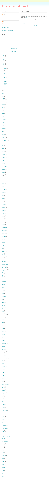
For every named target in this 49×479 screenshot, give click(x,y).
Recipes (3, 386)
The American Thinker (14, 48)
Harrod (3, 245)
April (4, 77)
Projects (3, 375)
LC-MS (3, 290)
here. (27, 17)
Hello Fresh (3, 254)
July (4, 73)
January (5, 81)
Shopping (3, 404)
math (2, 308)
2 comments (32, 19)
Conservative (4, 155)
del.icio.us (3, 172)
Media (3, 311)
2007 (4, 63)
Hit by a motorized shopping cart (4, 261)
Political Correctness (5, 361)
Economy (3, 181)
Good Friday (4, 230)
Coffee (3, 145)
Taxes (3, 430)
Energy (3, 187)
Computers (3, 151)
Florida (3, 198)
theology (3, 434)
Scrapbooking (4, 399)
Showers (3, 407)
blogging (3, 114)
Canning (3, 125)
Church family (4, 139)
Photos (3, 352)
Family (3, 195)
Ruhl (2, 395)
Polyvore (3, 364)
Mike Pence (3, 316)
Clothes (3, 143)
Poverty (3, 367)
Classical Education (5, 140)
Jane (3, 21)
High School (4, 256)
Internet (3, 276)
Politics (3, 363)
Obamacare (3, 334)
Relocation (3, 389)
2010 (4, 59)
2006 (4, 64)
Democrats (3, 174)
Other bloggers (4, 343)
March (5, 78)
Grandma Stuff (4, 233)
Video (3, 458)
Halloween (3, 242)
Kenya (3, 285)
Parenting (3, 346)
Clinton (3, 142)
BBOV (3, 105)
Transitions (3, 443)
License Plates (4, 296)
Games (3, 216)
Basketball (3, 104)
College (3, 146)
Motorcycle (3, 317)
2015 (4, 52)
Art (2, 101)
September (5, 69)
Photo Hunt (3, 351)
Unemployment (4, 453)
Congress (3, 152)
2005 (4, 87)
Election (3, 186)
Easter (3, 180)
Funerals (3, 213)
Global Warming (4, 227)
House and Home (4, 269)
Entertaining (3, 189)
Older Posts (44, 23)
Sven (2, 427)
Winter (3, 470)
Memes (3, 313)
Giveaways (3, 224)
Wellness (3, 467)
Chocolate (3, 134)
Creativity (3, 163)
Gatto (3, 219)
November (5, 67)
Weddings (3, 462)
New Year (3, 326)
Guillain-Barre (4, 234)
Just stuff (3, 284)
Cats (2, 131)
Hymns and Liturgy (5, 272)
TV (2, 450)
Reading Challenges (5, 384)
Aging (3, 98)
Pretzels (3, 372)
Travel (3, 444)
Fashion (3, 196)
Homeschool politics (5, 264)
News (3, 328)
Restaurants (4, 392)
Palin (2, 345)
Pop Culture (3, 366)
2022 (4, 48)
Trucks (3, 447)
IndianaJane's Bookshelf (5, 27)
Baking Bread (4, 102)
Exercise (3, 190)
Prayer (3, 369)
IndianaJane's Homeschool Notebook (7, 30)
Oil (2, 337)
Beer (2, 110)
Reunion (3, 393)
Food (2, 201)
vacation (3, 456)
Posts (3, 14)
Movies (3, 319)
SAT (2, 398)
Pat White (3, 349)
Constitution (3, 157)
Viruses (3, 459)
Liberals (3, 293)
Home (34, 23)
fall (2, 193)
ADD (2, 95)
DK (2, 177)
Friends (3, 210)
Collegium (3, 148)
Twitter (3, 452)
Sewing (3, 401)
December (5, 65)
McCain (3, 310)
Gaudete (3, 221)
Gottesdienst (4, 231)
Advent (3, 96)
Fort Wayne (3, 207)
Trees (3, 446)
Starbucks (3, 416)
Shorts (3, 405)
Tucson (3, 449)
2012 (4, 56)
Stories (3, 419)
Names (3, 325)
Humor (3, 270)
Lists (2, 299)
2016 (4, 51)
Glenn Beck (3, 225)
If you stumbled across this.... (28, 14)
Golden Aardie (4, 228)
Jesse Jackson (4, 281)
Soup (2, 413)
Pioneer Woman (4, 357)
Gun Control (4, 236)
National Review (13, 51)
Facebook (3, 192)
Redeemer (3, 387)
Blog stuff (3, 111)
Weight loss (3, 464)
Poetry (3, 360)
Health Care (3, 251)
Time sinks (3, 438)
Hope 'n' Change (4, 267)
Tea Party (3, 431)
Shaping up (3, 402)
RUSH (3, 396)
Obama (3, 331)
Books (3, 116)
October (5, 68)
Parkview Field (4, 348)
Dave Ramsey (4, 166)
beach (3, 107)
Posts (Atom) (36, 25)
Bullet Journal (4, 119)
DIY (2, 175)
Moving (3, 320)
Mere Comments (4, 314)
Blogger (3, 113)
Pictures (3, 354)
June (4, 74)
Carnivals (3, 128)
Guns (2, 239)
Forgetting (3, 204)
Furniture (3, 215)
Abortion (3, 93)
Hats (2, 248)
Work (2, 473)
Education (3, 183)
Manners (3, 302)
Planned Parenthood (5, 358)
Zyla (2, 476)
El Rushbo (3, 184)
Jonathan (3, 282)
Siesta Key (3, 408)
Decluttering (3, 169)
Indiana (3, 273)
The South (3, 433)
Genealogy (3, 222)
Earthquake (3, 178)
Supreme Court (4, 425)
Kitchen (3, 287)
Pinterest (3, 355)
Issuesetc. (3, 278)
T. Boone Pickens (4, 428)
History (3, 259)
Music (3, 322)
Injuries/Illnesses (4, 275)
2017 (4, 49)
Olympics (3, 340)
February (5, 80)
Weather (3, 461)
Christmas (3, 136)
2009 (4, 60)
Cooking (3, 160)
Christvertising (4, 137)
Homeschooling (4, 266)
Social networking (4, 410)
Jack (2, 279)
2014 (4, 53)
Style (2, 422)
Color (2, 149)
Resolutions (3, 390)
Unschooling (4, 455)
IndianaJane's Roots (5, 28)
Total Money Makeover (5, 441)
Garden (3, 218)
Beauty (3, 108)
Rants (3, 381)
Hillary (3, 257)
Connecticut (3, 154)
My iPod (3, 323)
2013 (4, 55)
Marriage (3, 307)
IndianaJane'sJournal (15, 6)
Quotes (3, 378)
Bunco (3, 122)
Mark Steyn (3, 305)
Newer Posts (24, 23)
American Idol (4, 99)
